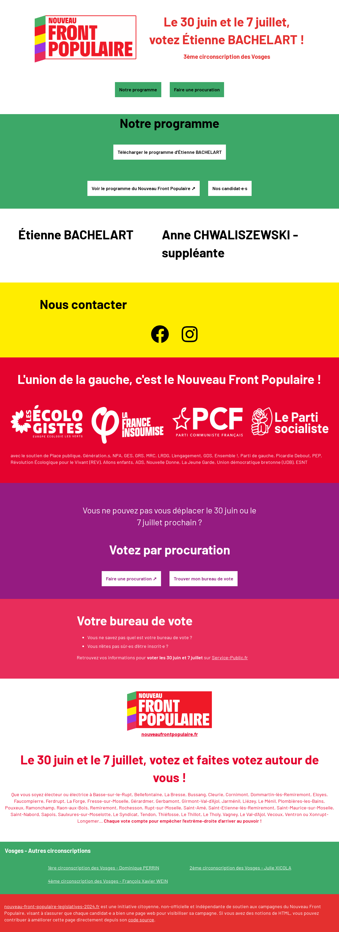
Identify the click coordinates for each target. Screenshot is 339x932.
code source (141, 919)
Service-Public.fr (230, 657)
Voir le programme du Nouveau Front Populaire (141, 188)
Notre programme (138, 89)
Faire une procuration (197, 89)
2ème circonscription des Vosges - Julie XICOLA (240, 868)
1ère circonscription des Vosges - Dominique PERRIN (103, 868)
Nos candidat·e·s (229, 188)
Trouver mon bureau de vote (203, 578)
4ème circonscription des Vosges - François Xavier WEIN (108, 881)
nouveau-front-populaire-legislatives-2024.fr (52, 906)
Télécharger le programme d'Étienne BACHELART (170, 152)
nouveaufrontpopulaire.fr (169, 734)
